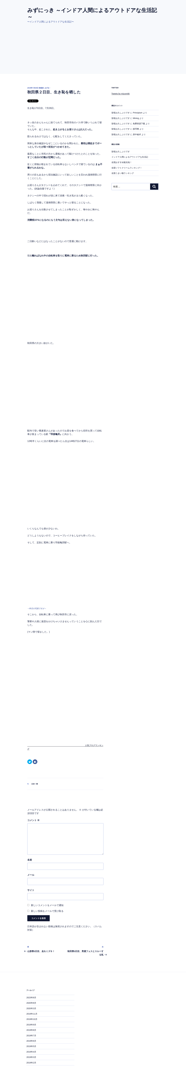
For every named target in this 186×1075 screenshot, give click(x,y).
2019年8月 (31, 1013)
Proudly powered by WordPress (40, 1062)
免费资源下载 (139, 123)
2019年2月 (31, 1046)
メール (30, 858)
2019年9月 (31, 1008)
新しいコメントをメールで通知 (47, 888)
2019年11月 (31, 997)
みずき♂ (48, 88)
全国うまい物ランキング (122, 173)
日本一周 (34, 767)
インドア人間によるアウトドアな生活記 (129, 157)
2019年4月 (31, 1035)
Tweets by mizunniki (120, 94)
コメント (33, 803)
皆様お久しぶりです (120, 113)
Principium (137, 113)
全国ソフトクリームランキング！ (126, 168)
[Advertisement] (93, 52)
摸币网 (136, 129)
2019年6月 (31, 1024)
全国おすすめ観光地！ (121, 162)
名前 (29, 843)
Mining (136, 118)
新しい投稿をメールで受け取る (47, 894)
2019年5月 (31, 1029)
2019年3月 (31, 1040)
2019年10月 (31, 1002)
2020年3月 (31, 991)
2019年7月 (31, 1019)
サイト (30, 873)
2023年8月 (31, 981)
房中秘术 (137, 134)
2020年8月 (31, 986)
